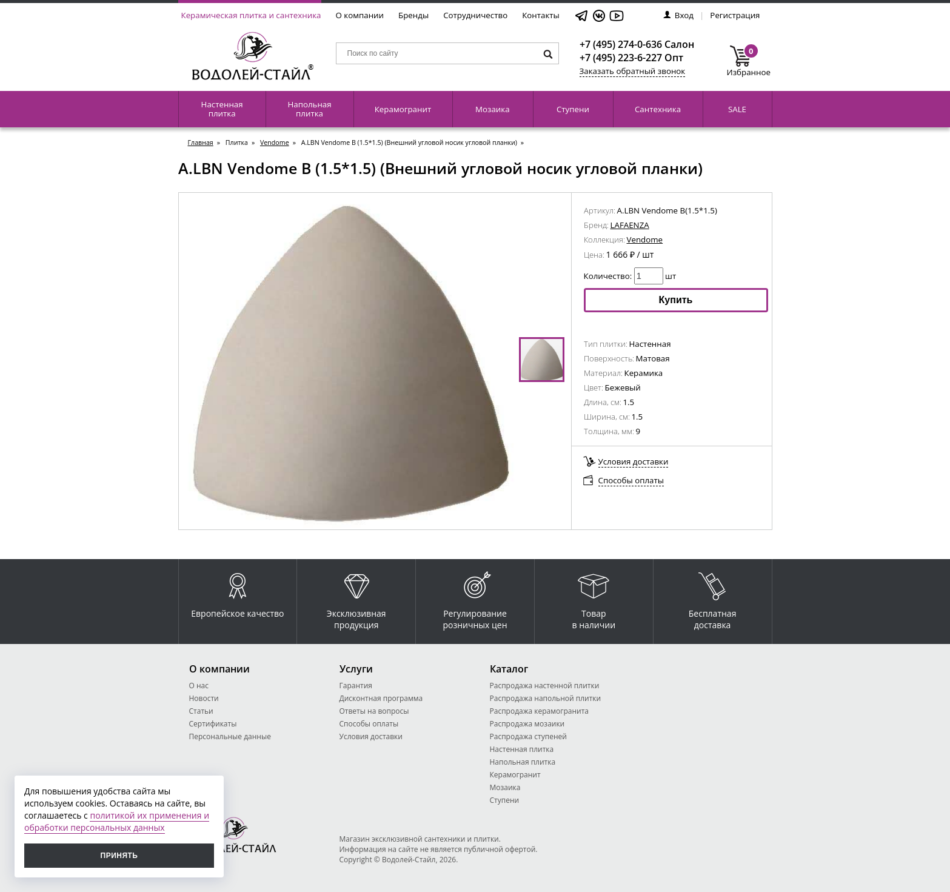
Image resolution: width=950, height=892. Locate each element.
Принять (119, 855)
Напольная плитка (309, 109)
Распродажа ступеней (528, 736)
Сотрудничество (475, 15)
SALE (737, 109)
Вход (678, 15)
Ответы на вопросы (374, 711)
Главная (200, 142)
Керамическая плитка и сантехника (251, 15)
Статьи (201, 711)
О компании (360, 15)
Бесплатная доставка (713, 598)
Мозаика (492, 109)
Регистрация (735, 15)
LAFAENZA (629, 225)
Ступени (573, 109)
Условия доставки (633, 461)
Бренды (413, 15)
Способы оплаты (631, 480)
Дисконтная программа (381, 698)
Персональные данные (230, 736)
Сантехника (658, 109)
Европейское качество (237, 592)
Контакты (541, 15)
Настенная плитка (222, 109)
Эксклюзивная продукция (356, 598)
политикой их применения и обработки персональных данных (116, 821)
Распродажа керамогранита (539, 711)
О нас (199, 685)
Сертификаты (213, 724)
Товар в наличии (594, 598)
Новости (204, 698)
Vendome (274, 142)
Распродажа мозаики (527, 724)
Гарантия (356, 685)
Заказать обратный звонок (633, 70)
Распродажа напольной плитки (545, 698)
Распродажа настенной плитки (545, 685)
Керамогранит (403, 109)
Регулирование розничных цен (475, 598)
